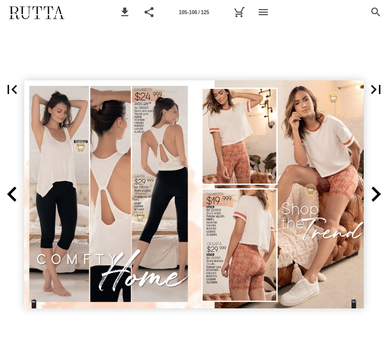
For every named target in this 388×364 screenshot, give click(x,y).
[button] (125, 12)
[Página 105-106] (194, 12)
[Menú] (263, 12)
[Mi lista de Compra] (239, 12)
